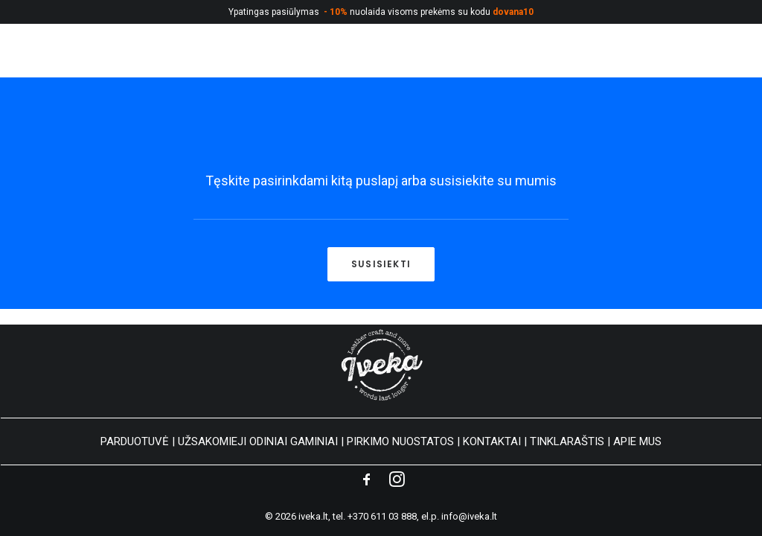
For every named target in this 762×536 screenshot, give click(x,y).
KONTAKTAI (492, 441)
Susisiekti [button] (381, 264)
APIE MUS (637, 441)
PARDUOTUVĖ (134, 441)
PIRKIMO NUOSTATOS (400, 441)
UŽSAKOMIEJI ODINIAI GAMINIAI (258, 441)
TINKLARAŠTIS (567, 441)
